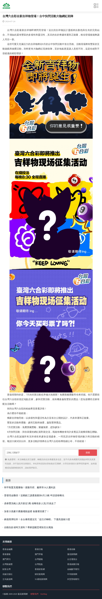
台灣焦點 (39, 564)
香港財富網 (40, 569)
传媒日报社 (7, 574)
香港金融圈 (7, 549)
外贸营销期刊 (73, 579)
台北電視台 (72, 559)
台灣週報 (39, 559)
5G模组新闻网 (41, 579)
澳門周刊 (6, 559)
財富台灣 (6, 569)
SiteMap (43, 594)
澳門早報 (39, 554)
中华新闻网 (72, 574)
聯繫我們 (34, 594)
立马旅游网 (7, 579)
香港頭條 (71, 549)
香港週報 (6, 554)
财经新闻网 (40, 574)
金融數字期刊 (73, 569)
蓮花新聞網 (72, 554)
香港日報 (39, 549)
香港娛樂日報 (73, 564)
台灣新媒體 (7, 564)
